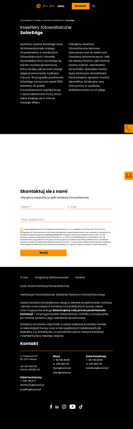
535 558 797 (62, 364)
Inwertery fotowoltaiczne (53, 20)
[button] (94, 6)
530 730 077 (29, 380)
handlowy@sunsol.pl (97, 368)
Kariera (80, 277)
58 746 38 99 (63, 360)
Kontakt (80, 6)
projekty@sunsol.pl (30, 389)
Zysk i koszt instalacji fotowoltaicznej (44, 286)
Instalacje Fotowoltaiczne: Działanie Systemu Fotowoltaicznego (62, 294)
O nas (24, 277)
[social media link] (51, 407)
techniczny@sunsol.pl (32, 384)
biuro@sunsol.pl (62, 368)
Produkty (37, 20)
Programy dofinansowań (52, 277)
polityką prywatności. (54, 235)
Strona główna (26, 20)
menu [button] (61, 6)
